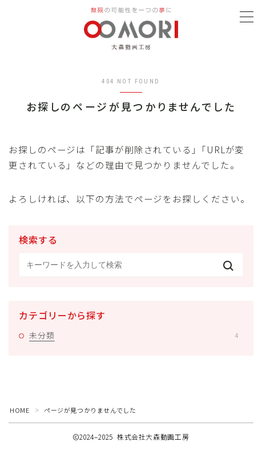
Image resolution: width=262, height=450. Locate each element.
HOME (19, 410)
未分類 (133, 335)
